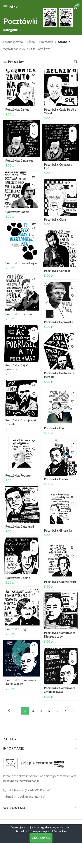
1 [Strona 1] (16, 711)
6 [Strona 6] (57, 711)
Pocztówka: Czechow (18, 314)
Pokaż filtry (16, 61)
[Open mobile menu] (10, 6)
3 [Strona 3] (33, 711)
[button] (34, 75)
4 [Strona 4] (41, 711)
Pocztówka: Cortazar (57, 270)
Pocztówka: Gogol (16, 629)
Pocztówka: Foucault (18, 475)
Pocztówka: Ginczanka (58, 530)
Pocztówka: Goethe (17, 578)
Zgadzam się (41, 837)
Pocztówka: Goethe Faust (60, 581)
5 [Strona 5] (49, 711)
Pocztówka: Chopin (17, 212)
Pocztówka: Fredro (56, 479)
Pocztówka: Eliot (54, 428)
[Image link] (34, 763)
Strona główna (13, 42)
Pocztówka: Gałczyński (19, 526)
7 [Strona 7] (65, 711)
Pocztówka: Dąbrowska (58, 322)
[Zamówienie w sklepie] (75, 61)
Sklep (31, 42)
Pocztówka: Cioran (55, 219)
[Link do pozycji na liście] (41, 796)
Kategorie (10, 29)
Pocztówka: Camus (17, 109)
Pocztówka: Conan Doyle (21, 263)
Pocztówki (46, 42)
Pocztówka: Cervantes (19, 160)
